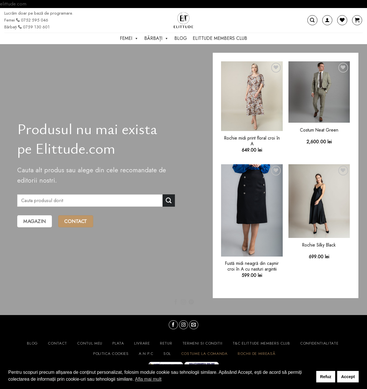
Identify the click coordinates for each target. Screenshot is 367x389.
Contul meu (89, 343)
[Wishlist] (342, 20)
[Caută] (312, 20)
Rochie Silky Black (319, 245)
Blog (180, 38)
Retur (166, 343)
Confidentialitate (319, 343)
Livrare (142, 343)
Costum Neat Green (319, 130)
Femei (129, 38)
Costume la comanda (204, 353)
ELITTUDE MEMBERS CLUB (220, 38)
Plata (118, 343)
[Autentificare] (327, 20)
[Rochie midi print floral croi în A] (252, 96)
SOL (167, 353)
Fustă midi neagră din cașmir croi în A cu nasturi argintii (252, 266)
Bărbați (156, 38)
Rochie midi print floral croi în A (252, 141)
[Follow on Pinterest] (191, 302)
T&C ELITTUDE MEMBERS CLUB (261, 343)
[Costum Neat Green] (319, 92)
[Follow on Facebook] (175, 302)
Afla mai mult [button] (148, 379)
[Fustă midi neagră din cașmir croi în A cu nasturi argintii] (252, 210)
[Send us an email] (193, 324)
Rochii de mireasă (256, 353)
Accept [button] (348, 376)
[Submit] (169, 200)
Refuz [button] (325, 376)
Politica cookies (111, 353)
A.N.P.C (146, 353)
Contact (57, 343)
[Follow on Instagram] (183, 302)
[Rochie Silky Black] (319, 201)
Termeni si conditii (202, 343)
